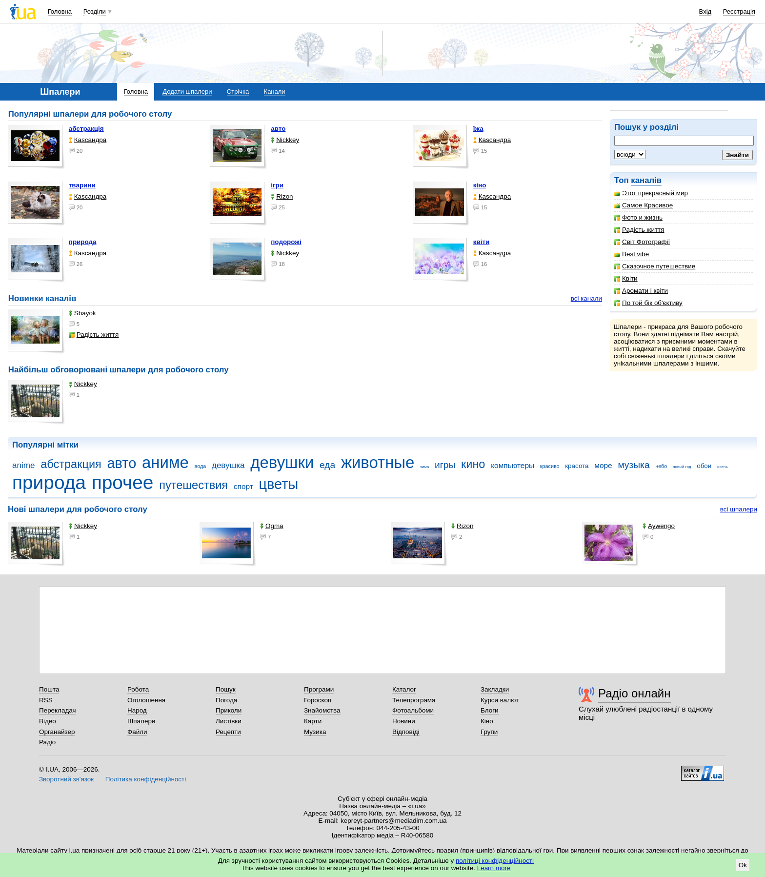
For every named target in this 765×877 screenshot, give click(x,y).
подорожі (286, 241)
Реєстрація (739, 11)
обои (704, 465)
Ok (743, 865)
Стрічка (238, 91)
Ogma (271, 526)
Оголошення (146, 700)
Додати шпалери (187, 91)
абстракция (70, 464)
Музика (315, 731)
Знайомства (322, 710)
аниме (165, 462)
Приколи (229, 710)
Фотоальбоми (413, 710)
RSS (46, 700)
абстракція (86, 128)
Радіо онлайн (634, 693)
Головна (60, 11)
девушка (228, 465)
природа (83, 241)
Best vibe (631, 254)
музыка (633, 465)
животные (377, 462)
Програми (319, 689)
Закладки (495, 689)
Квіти (626, 278)
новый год (682, 467)
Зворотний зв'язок (66, 779)
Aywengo (659, 526)
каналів (646, 180)
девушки (282, 462)
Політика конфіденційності (145, 779)
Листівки (229, 721)
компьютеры (512, 465)
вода (200, 466)
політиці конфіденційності (495, 860)
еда (327, 465)
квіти (481, 241)
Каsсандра (87, 139)
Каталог (404, 689)
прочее (123, 482)
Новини (403, 721)
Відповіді (406, 731)
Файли (137, 731)
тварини (82, 185)
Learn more (494, 868)
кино (473, 464)
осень (722, 467)
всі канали (586, 298)
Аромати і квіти (641, 290)
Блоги (490, 710)
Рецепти (228, 731)
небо (661, 466)
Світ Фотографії (642, 241)
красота (576, 465)
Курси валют (500, 700)
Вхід (705, 11)
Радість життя (639, 229)
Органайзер (57, 731)
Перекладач (57, 710)
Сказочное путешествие (654, 266)
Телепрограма (414, 700)
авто (278, 128)
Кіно (487, 721)
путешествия (193, 485)
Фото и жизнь (638, 217)
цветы (279, 484)
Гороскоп (317, 700)
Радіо (47, 742)
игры (445, 465)
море (603, 465)
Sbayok (82, 313)
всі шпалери (738, 509)
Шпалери (141, 721)
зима (424, 467)
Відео (47, 721)
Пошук (226, 689)
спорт (243, 486)
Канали (274, 91)
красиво (550, 466)
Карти (313, 721)
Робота (138, 689)
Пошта (49, 689)
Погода (226, 700)
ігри (277, 185)
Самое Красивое (643, 205)
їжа (478, 128)
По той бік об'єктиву (648, 302)
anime (23, 465)
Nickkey (285, 139)
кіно (479, 185)
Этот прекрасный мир (651, 193)
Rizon (282, 196)
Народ (137, 710)
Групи (489, 731)
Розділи (94, 11)
